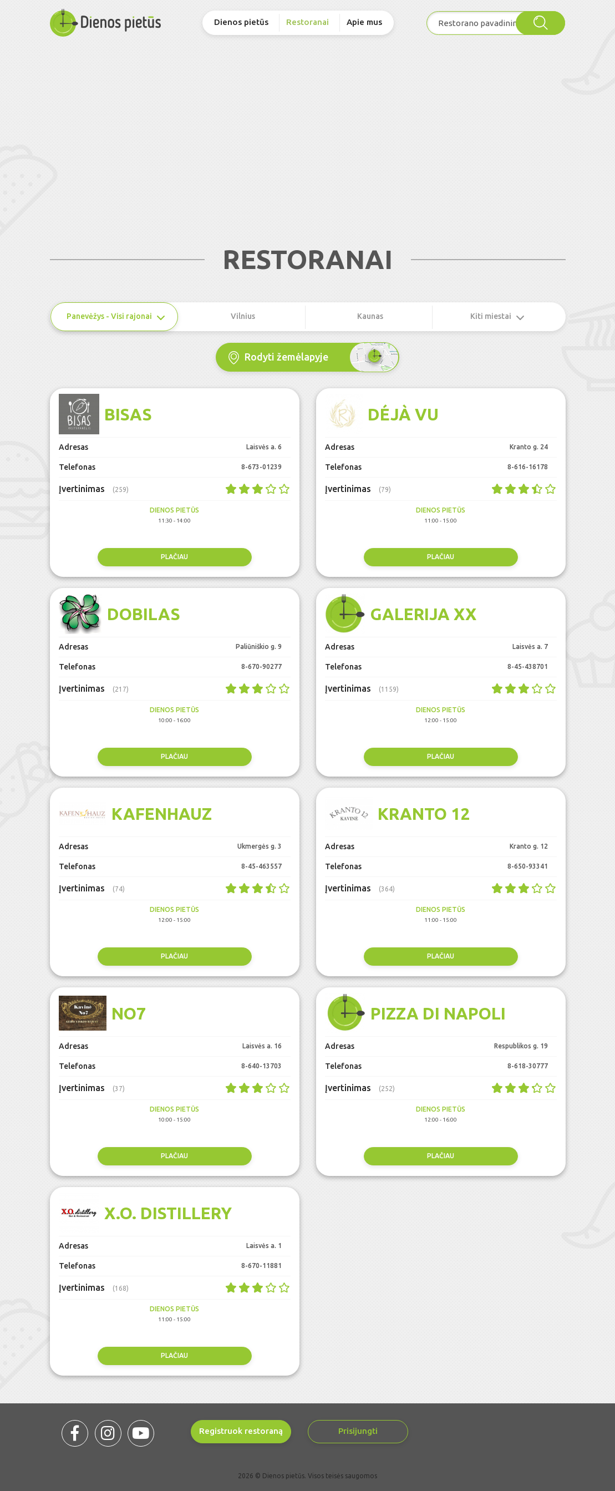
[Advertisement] (308, 122)
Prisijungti (358, 1431)
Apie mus (364, 22)
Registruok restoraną (241, 1431)
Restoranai (307, 22)
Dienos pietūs (241, 22)
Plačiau (174, 556)
